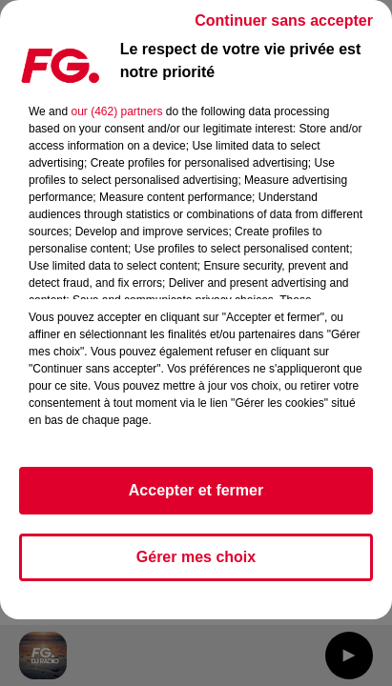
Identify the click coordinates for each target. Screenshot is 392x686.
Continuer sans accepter (284, 20)
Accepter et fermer (196, 490)
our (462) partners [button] (116, 111)
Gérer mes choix (196, 557)
